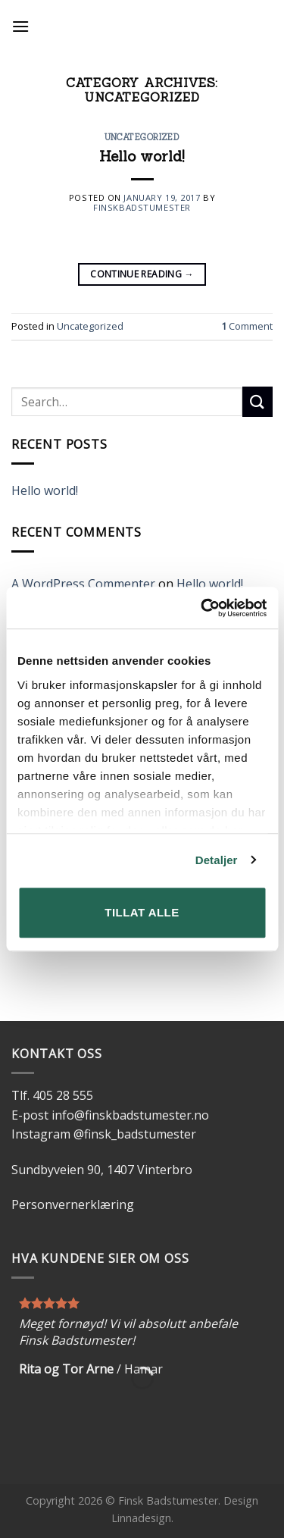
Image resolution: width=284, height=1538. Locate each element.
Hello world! (142, 156)
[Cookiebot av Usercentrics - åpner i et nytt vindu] (202, 608)
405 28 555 (63, 1095)
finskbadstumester (142, 207)
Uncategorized (142, 137)
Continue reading (142, 274)
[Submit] (257, 401)
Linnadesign (141, 1518)
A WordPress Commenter (83, 583)
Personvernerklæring (72, 1204)
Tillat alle (142, 912)
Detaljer (216, 860)
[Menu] (20, 26)
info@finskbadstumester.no (130, 1115)
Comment (247, 326)
